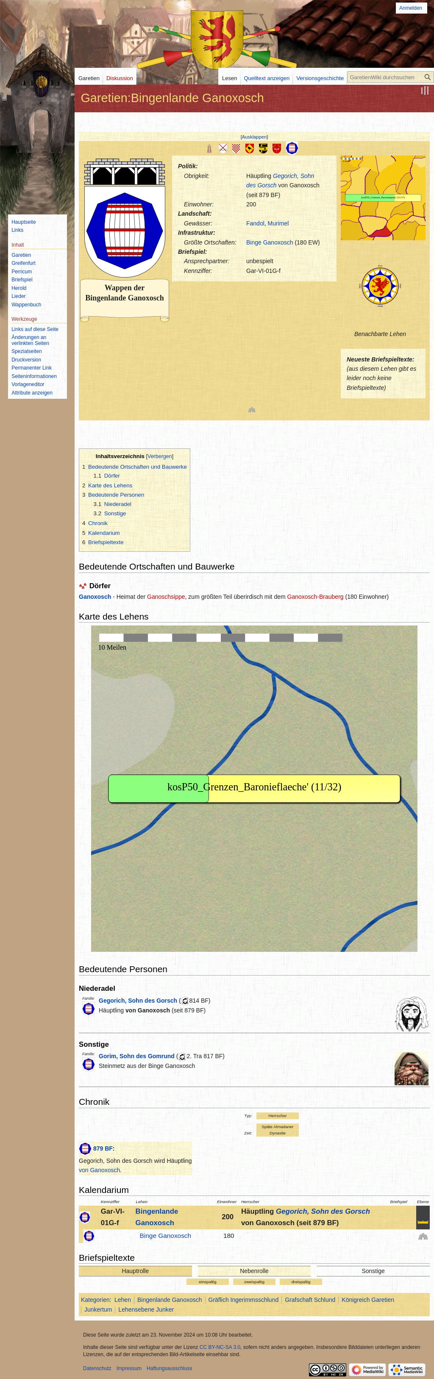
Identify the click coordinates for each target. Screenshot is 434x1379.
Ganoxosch (95, 596)
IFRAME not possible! (383, 198)
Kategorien (95, 1299)
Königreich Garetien (368, 1299)
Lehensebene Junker (146, 1309)
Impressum (129, 1368)
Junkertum (98, 1309)
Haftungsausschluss (169, 1368)
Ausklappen (254, 136)
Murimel (278, 223)
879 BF (103, 1148)
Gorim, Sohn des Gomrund (137, 1056)
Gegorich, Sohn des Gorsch (138, 1000)
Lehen (122, 1299)
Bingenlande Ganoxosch (169, 1299)
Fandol (255, 223)
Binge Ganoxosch (269, 242)
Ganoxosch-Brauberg (315, 596)
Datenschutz (97, 1368)
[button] (254, 136)
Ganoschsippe (166, 596)
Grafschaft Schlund (310, 1299)
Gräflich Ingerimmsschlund (244, 1299)
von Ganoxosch (147, 1010)
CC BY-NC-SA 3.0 (220, 1347)
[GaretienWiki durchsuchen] (390, 77)
